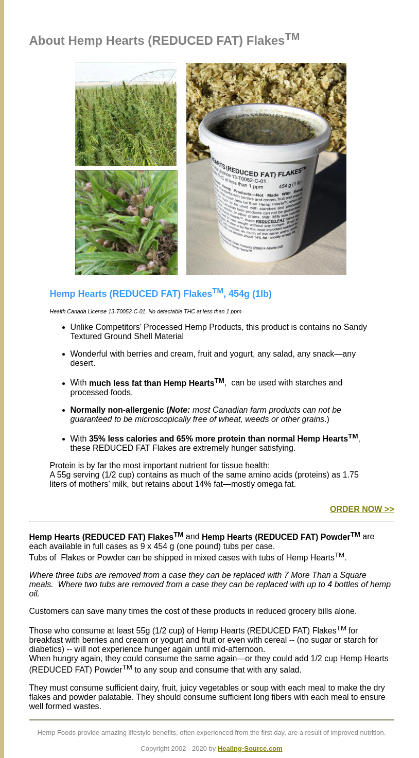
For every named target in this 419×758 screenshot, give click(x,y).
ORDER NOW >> (362, 509)
